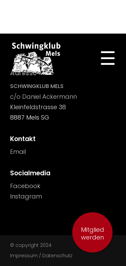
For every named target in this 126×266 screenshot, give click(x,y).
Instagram (26, 196)
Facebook (25, 186)
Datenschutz (57, 255)
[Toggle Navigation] (107, 58)
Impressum (24, 255)
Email (18, 151)
